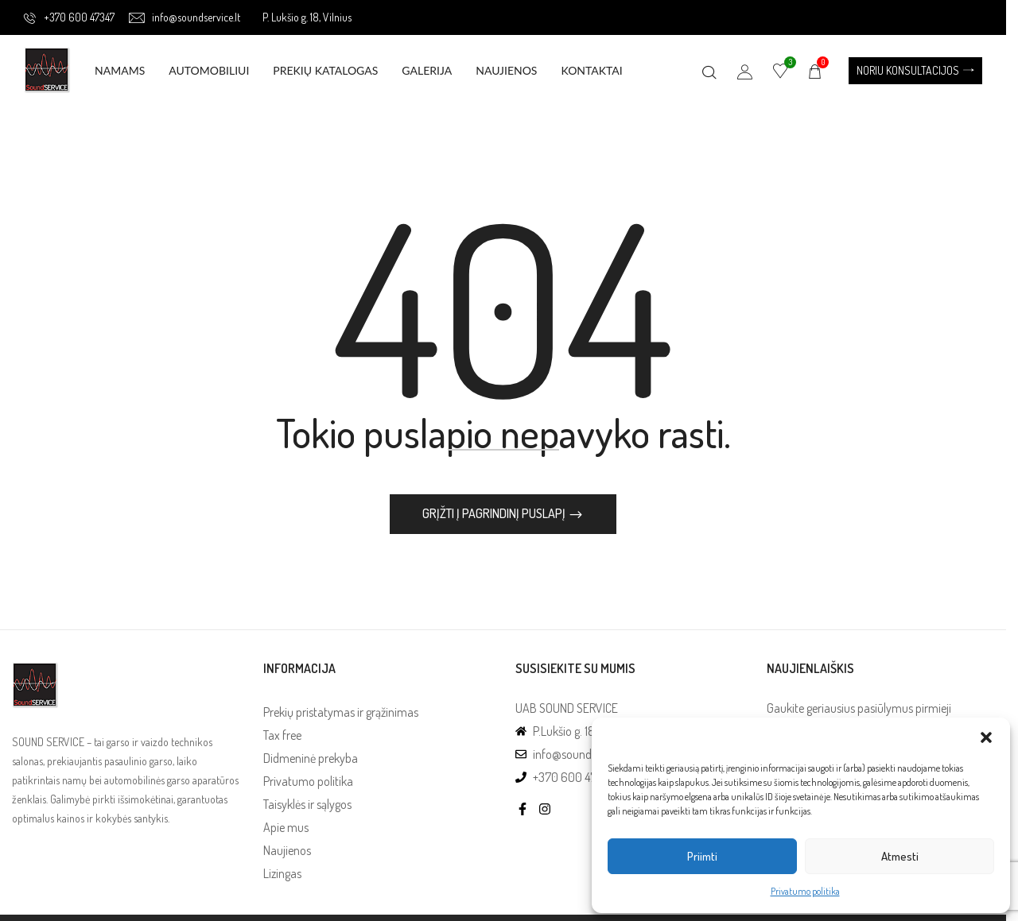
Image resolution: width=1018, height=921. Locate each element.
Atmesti (900, 856)
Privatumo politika (805, 891)
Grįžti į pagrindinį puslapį (501, 513)
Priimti (702, 856)
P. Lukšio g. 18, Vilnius (307, 17)
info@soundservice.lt (184, 17)
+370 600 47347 (69, 17)
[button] (986, 737)
